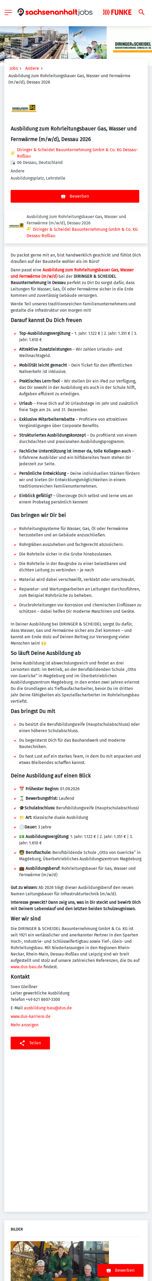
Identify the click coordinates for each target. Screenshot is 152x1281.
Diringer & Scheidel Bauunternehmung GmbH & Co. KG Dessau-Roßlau (77, 153)
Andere (32, 68)
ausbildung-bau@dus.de (48, 973)
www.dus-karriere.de (30, 982)
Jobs (14, 68)
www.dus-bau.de (27, 932)
